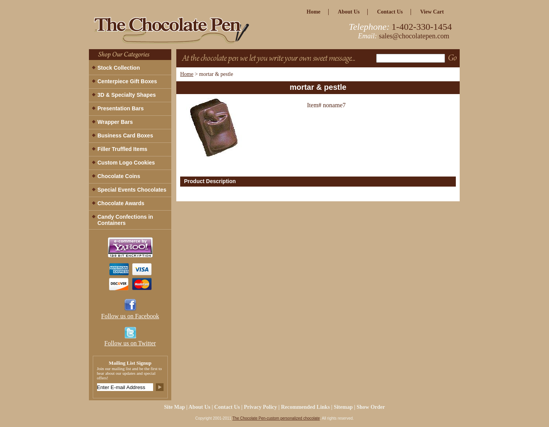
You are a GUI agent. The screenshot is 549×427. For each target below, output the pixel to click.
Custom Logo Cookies (126, 162)
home (314, 12)
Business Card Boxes (125, 135)
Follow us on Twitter (130, 343)
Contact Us (390, 12)
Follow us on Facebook (130, 316)
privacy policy (260, 407)
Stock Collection (118, 68)
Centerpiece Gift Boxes (127, 81)
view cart (432, 12)
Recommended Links (305, 407)
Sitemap (343, 407)
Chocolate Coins (118, 176)
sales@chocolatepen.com (414, 36)
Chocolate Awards (120, 203)
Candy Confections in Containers (125, 220)
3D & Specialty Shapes (126, 95)
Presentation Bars (120, 108)
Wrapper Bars (115, 122)
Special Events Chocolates (131, 190)
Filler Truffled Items (122, 149)
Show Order (370, 407)
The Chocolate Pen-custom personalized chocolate (276, 418)
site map (174, 407)
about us (349, 12)
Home (186, 74)
